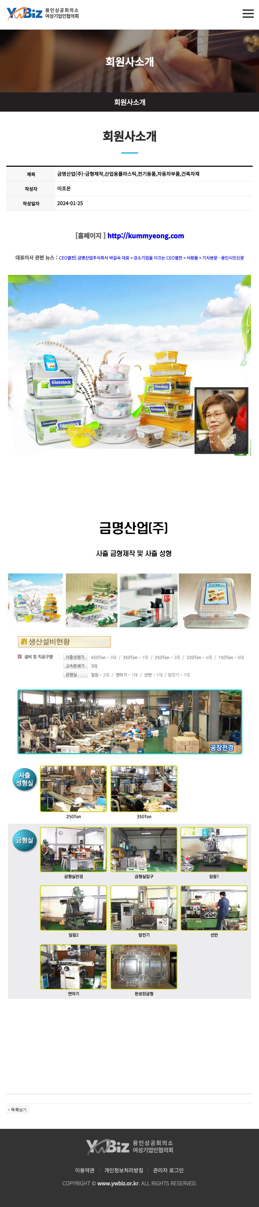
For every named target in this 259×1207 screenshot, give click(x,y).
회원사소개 (129, 102)
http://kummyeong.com (145, 235)
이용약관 (84, 1170)
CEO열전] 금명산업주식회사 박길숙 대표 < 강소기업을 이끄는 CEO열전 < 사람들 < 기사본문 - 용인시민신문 (151, 258)
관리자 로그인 (168, 1170)
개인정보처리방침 (123, 1170)
